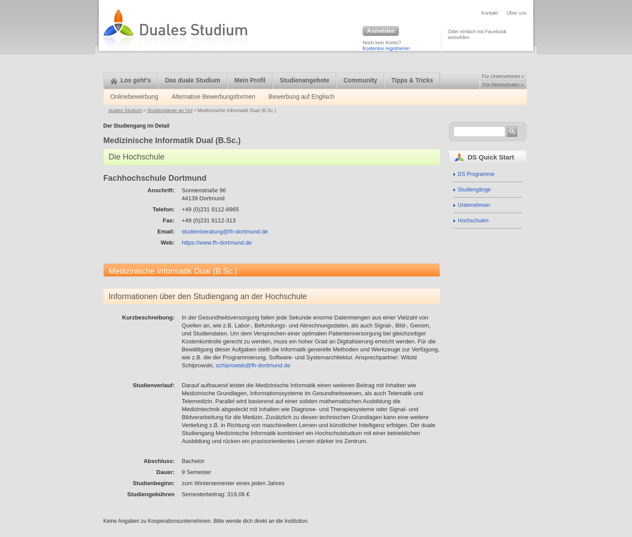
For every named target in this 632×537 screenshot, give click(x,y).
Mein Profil (250, 80)
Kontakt (489, 13)
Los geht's (130, 80)
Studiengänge (474, 190)
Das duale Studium (192, 80)
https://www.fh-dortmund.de (217, 242)
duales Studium (125, 110)
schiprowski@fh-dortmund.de (253, 365)
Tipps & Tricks (412, 80)
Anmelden (381, 31)
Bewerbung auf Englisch (302, 96)
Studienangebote (304, 80)
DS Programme (476, 174)
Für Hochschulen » (503, 84)
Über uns (517, 13)
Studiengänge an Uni (170, 110)
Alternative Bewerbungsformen (213, 96)
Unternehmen (474, 205)
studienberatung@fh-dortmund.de (225, 231)
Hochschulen (473, 221)
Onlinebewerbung (134, 96)
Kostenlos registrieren (386, 48)
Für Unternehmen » (503, 76)
